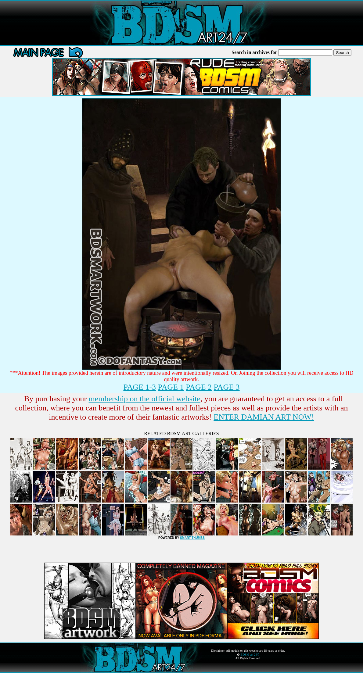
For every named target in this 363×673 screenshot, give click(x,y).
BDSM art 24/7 (250, 654)
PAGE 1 (171, 387)
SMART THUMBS (192, 537)
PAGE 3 (227, 387)
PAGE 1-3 (139, 387)
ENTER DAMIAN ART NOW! (264, 417)
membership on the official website (144, 398)
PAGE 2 (199, 387)
